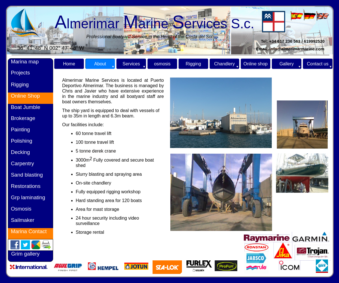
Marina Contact (27, 231)
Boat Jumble (24, 107)
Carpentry (21, 163)
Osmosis (21, 209)
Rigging (18, 84)
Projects (19, 73)
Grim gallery (25, 254)
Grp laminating (26, 197)
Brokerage (21, 118)
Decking (19, 152)
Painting (19, 129)
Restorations (24, 186)
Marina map (23, 62)
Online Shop (24, 96)
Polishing (20, 141)
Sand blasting (25, 175)
